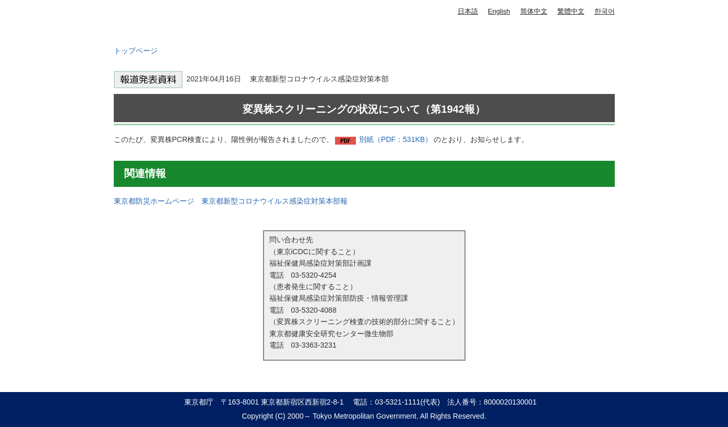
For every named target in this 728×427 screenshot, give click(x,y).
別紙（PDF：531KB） (395, 139)
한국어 (604, 11)
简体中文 (533, 11)
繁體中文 (570, 11)
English (499, 11)
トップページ (136, 50)
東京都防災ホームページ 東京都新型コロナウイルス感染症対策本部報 (231, 201)
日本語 (468, 11)
